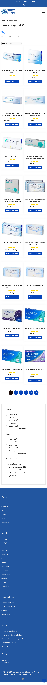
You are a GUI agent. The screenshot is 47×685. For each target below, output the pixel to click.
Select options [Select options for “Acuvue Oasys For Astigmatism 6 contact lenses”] (12, 254)
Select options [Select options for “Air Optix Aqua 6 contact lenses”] (12, 379)
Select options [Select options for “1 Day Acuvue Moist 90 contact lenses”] (35, 81)
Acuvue (12, 439)
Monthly (13, 426)
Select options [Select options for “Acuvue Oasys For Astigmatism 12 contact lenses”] (35, 211)
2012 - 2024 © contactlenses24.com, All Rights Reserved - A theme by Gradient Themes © (20, 673)
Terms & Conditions (9, 631)
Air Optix (12, 442)
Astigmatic (13, 417)
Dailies (3, 562)
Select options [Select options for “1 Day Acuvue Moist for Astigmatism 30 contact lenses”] (12, 125)
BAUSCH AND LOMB (17, 467)
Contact (4, 647)
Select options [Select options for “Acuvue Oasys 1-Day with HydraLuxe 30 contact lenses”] (35, 168)
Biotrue (12, 451)
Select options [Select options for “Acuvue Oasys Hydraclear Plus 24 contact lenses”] (12, 297)
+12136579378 (6, 663)
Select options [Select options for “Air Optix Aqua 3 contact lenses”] (35, 338)
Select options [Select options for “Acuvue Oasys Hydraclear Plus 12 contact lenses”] (35, 254)
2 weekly (12, 414)
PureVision (5, 574)
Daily (12, 423)
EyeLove (12, 476)
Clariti (3, 559)
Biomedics (13, 448)
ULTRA (3, 582)
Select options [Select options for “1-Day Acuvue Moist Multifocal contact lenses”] (35, 125)
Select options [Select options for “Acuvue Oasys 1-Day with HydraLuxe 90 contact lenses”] (12, 211)
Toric (3, 518)
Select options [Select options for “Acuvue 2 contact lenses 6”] (12, 165)
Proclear (4, 570)
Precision (5, 586)
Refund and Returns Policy (11, 635)
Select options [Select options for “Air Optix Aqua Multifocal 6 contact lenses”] (35, 381)
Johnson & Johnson (17, 473)
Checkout (26, 1)
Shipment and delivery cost (12, 639)
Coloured (13, 420)
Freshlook (5, 566)
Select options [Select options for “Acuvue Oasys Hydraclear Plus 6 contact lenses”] (35, 297)
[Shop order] (11, 43)
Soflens (4, 578)
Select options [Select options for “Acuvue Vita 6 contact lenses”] (12, 336)
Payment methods (8, 643)
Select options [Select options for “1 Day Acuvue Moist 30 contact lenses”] (12, 81)
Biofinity (12, 445)
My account (16, 1)
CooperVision (14, 470)
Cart (33, 1)
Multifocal (5, 522)
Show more (22, 429)
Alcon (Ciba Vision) (17, 464)
